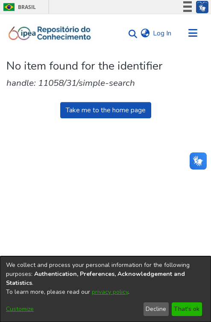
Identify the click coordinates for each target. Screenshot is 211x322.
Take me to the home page (106, 110)
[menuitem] (145, 33)
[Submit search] (130, 33)
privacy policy (110, 292)
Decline (156, 309)
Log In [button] (162, 33)
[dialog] (105, 289)
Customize (20, 309)
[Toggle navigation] (193, 33)
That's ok (186, 309)
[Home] (49, 33)
